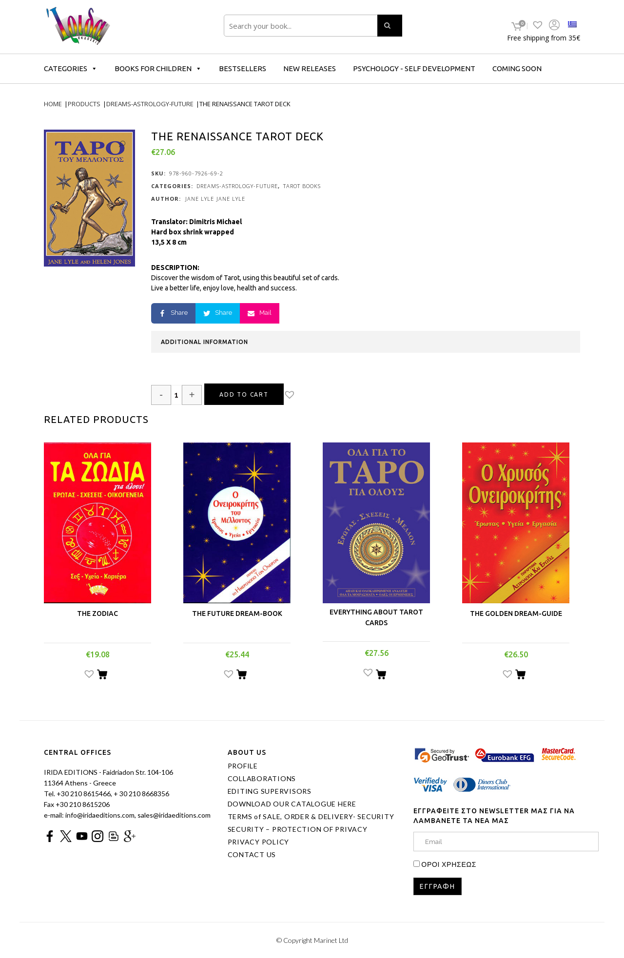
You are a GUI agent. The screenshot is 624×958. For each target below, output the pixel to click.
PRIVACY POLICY (259, 842)
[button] (298, 395)
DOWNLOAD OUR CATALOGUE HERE (292, 804)
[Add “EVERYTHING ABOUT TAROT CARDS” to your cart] (381, 676)
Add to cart (244, 394)
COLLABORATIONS (262, 779)
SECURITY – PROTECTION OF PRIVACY (298, 829)
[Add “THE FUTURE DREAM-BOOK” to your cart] (241, 676)
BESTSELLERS (242, 68)
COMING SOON (517, 68)
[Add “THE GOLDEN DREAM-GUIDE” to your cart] (520, 676)
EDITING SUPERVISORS (270, 791)
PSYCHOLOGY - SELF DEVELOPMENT (414, 68)
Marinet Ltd (331, 940)
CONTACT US (252, 855)
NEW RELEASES (309, 68)
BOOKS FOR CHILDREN (158, 68)
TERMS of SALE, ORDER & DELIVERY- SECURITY (311, 817)
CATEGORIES (71, 68)
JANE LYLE (199, 198)
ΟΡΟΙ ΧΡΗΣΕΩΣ (448, 864)
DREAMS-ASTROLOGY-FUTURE (237, 186)
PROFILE (243, 766)
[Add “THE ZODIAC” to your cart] (102, 676)
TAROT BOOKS (302, 186)
